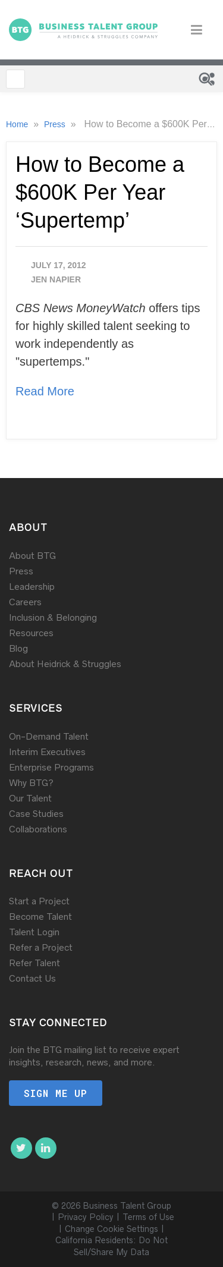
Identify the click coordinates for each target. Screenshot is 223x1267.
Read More (44, 391)
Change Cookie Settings (111, 1229)
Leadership (32, 586)
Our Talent (30, 798)
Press (56, 124)
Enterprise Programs (51, 767)
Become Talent (40, 916)
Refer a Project (41, 947)
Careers (25, 602)
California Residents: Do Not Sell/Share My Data (111, 1246)
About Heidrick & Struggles (65, 664)
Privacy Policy (86, 1217)
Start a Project (39, 901)
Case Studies (36, 814)
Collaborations (38, 829)
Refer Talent (34, 963)
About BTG (32, 556)
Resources (31, 633)
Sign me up (55, 1093)
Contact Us (32, 978)
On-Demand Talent (49, 736)
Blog (18, 648)
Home (18, 124)
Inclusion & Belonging (53, 617)
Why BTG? (31, 783)
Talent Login (34, 932)
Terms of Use (148, 1217)
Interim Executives (47, 752)
